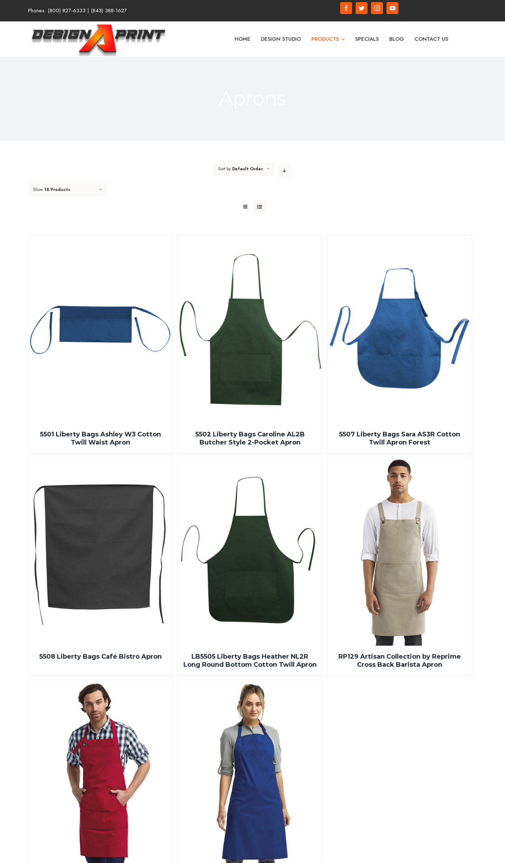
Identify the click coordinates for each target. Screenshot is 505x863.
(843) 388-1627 (109, 10)
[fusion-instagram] (377, 8)
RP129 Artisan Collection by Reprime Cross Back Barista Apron (399, 660)
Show (51, 189)
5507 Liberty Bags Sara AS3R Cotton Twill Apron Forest (399, 438)
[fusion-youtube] (392, 8)
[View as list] (259, 207)
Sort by (240, 169)
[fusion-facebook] (346, 8)
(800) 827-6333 (67, 10)
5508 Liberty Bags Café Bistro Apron (100, 656)
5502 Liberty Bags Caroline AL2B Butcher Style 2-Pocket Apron (250, 438)
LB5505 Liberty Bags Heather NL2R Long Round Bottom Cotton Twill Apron (250, 660)
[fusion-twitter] (362, 8)
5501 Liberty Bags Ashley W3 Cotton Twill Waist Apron (100, 438)
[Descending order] (284, 171)
